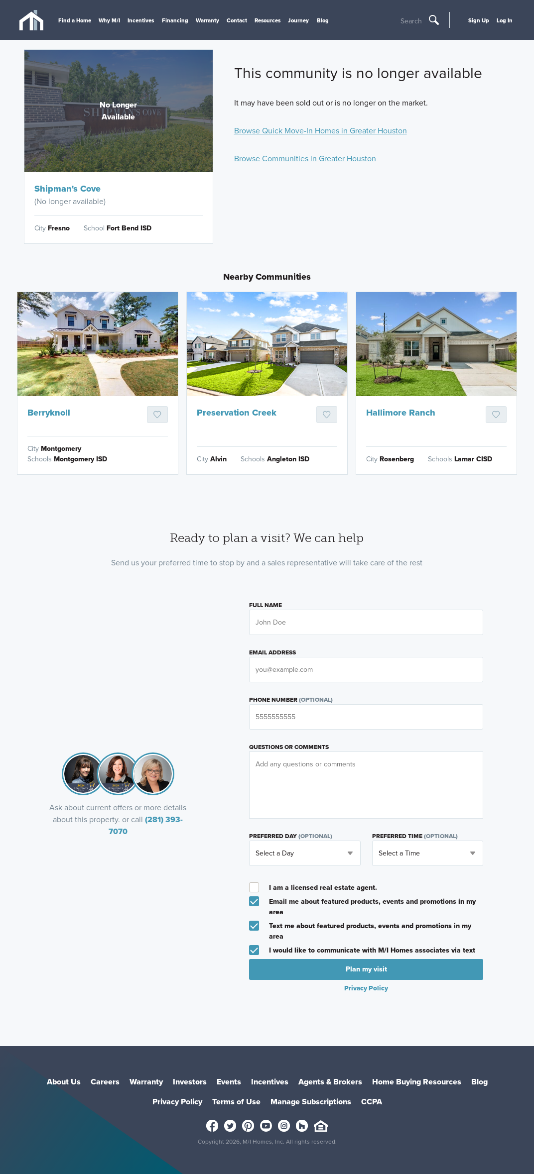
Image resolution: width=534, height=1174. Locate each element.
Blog (323, 20)
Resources (267, 20)
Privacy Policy (366, 988)
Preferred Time (415, 836)
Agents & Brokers (330, 1081)
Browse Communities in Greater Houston (305, 158)
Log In (505, 20)
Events (229, 1081)
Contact (237, 20)
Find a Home (74, 20)
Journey (298, 20)
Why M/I (109, 20)
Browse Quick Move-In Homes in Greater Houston (320, 130)
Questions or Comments (289, 747)
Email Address (272, 652)
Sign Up (478, 20)
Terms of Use (236, 1101)
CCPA (371, 1101)
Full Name (265, 605)
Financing (175, 20)
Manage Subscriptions (310, 1101)
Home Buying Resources (416, 1081)
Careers (105, 1081)
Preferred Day (290, 836)
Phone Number (291, 699)
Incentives (141, 20)
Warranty (207, 20)
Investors (190, 1081)
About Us (64, 1081)
